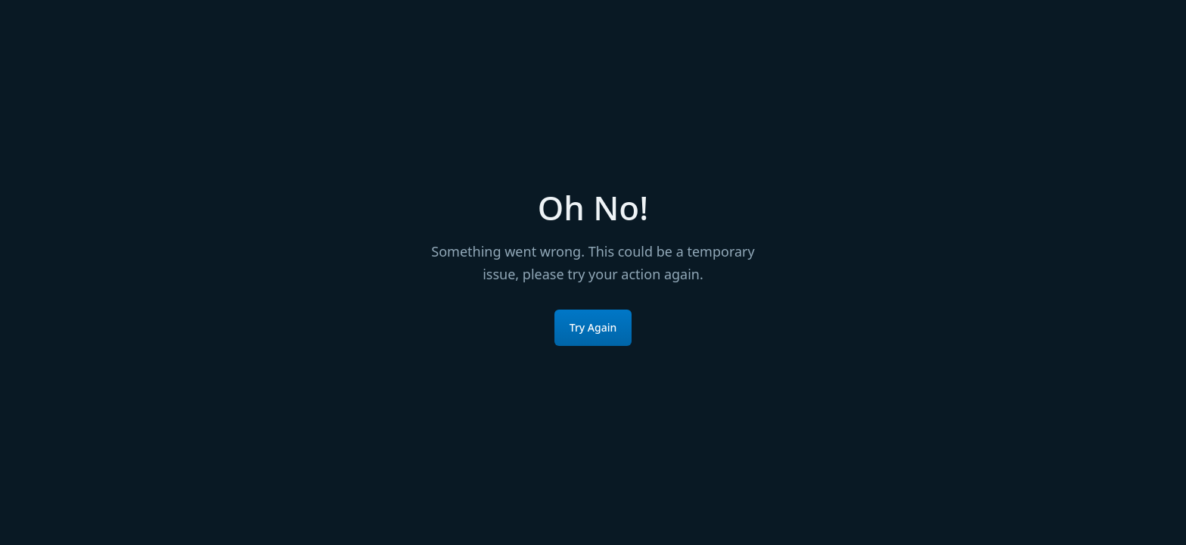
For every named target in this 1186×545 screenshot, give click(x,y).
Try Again (593, 327)
